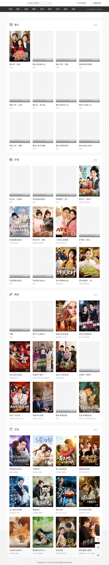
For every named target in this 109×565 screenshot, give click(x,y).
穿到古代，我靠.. (39, 240)
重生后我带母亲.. (62, 146)
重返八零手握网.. (39, 146)
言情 (42, 9)
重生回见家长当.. (39, 64)
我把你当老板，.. (39, 415)
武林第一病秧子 (85, 375)
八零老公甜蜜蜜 (62, 240)
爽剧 (34, 9)
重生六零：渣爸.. (62, 64)
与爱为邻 (36, 469)
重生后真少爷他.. (86, 146)
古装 (58, 9)
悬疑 (65, 9)
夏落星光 (36, 510)
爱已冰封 (59, 510)
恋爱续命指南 (84, 469)
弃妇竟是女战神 (15, 375)
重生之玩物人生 (85, 105)
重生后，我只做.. (39, 105)
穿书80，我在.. (85, 240)
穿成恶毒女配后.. (16, 240)
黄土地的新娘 (61, 469)
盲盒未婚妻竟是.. (86, 415)
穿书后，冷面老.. (16, 199)
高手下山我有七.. (39, 334)
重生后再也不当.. (62, 105)
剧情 (73, 9)
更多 (97, 25)
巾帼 (11, 334)
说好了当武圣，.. (16, 415)
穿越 (26, 9)
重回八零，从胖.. (16, 105)
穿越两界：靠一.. (62, 199)
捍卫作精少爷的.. (86, 510)
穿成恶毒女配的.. (39, 199)
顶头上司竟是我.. (62, 375)
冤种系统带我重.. (86, 64)
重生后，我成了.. (86, 199)
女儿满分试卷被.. (16, 510)
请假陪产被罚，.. (39, 375)
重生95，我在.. (15, 64)
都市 (50, 9)
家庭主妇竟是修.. (62, 334)
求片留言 (81, 3)
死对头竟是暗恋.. (86, 334)
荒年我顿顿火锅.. (62, 281)
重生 (18, 9)
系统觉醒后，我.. (86, 281)
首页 (10, 9)
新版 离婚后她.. (62, 415)
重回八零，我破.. (16, 146)
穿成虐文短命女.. (39, 281)
